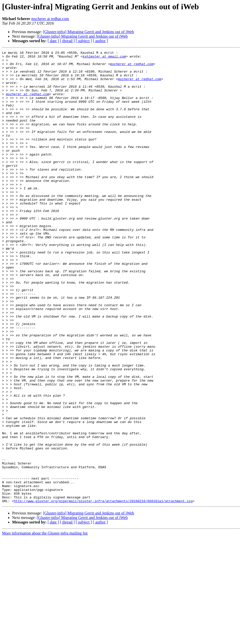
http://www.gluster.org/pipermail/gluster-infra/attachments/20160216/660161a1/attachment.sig (103, 591)
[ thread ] (67, 41)
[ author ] (100, 41)
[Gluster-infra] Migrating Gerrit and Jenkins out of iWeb (88, 32)
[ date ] (53, 41)
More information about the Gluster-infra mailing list (45, 623)
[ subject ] (84, 41)
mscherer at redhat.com (50, 19)
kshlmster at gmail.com (104, 58)
